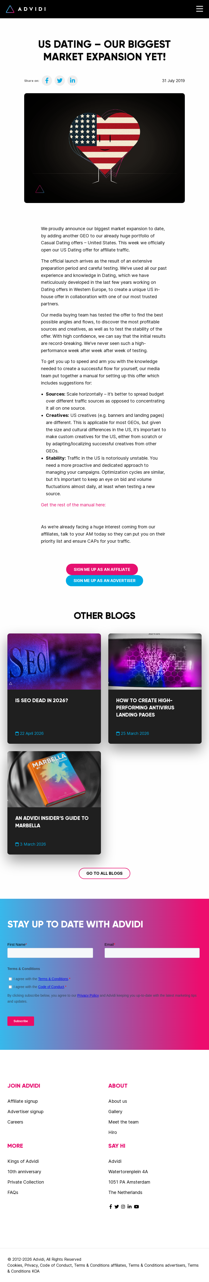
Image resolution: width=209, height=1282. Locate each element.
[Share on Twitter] (60, 80)
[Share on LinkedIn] (72, 80)
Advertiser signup (25, 1111)
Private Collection (25, 1182)
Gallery (115, 1111)
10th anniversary (24, 1171)
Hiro (112, 1132)
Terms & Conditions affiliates (100, 1265)
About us (117, 1101)
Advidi (25, 9)
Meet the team (123, 1122)
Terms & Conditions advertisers (156, 1265)
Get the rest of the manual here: (73, 504)
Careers (15, 1122)
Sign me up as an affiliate (102, 569)
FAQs (12, 1192)
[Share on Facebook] (47, 80)
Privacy (31, 1265)
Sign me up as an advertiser (104, 580)
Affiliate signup (22, 1101)
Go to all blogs (104, 873)
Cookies (14, 1265)
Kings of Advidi (23, 1161)
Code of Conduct (56, 1265)
